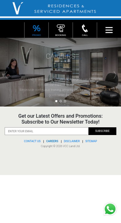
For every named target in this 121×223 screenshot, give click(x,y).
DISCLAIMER (72, 141)
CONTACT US (32, 141)
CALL (85, 30)
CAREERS (52, 141)
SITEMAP (91, 141)
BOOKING (61, 30)
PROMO (36, 30)
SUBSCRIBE (102, 131)
